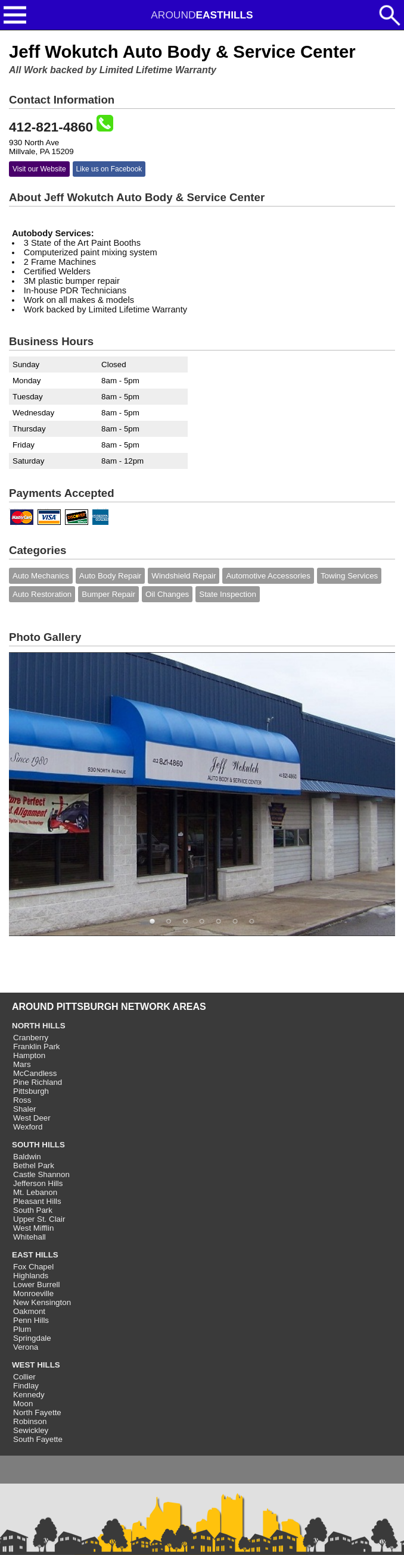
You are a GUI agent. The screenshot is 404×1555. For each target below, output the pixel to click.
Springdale (32, 1338)
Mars (22, 1064)
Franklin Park (36, 1046)
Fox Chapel (33, 1266)
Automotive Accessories (268, 575)
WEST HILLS (36, 1364)
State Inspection (227, 594)
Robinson (29, 1421)
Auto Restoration (42, 594)
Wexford (27, 1126)
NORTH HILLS (39, 1025)
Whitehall (29, 1236)
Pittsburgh (31, 1091)
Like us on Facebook (109, 169)
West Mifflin (33, 1228)
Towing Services (349, 575)
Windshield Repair (183, 575)
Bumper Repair (108, 594)
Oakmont (29, 1311)
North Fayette (37, 1412)
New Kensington (42, 1302)
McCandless (35, 1073)
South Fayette (38, 1439)
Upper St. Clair (39, 1219)
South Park (32, 1210)
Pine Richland (37, 1082)
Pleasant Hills (37, 1201)
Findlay (26, 1385)
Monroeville (33, 1293)
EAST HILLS (35, 1254)
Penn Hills (31, 1320)
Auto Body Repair (110, 575)
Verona (25, 1347)
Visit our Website (39, 169)
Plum (22, 1329)
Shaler (24, 1109)
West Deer (32, 1117)
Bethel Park (33, 1165)
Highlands (30, 1275)
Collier (24, 1376)
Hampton (29, 1055)
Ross (22, 1100)
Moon (23, 1403)
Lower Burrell (36, 1284)
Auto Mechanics (41, 575)
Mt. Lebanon (35, 1192)
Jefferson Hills (38, 1183)
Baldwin (27, 1156)
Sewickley (30, 1430)
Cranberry (30, 1037)
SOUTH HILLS (38, 1144)
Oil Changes (167, 594)
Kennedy (29, 1394)
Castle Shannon (41, 1174)
